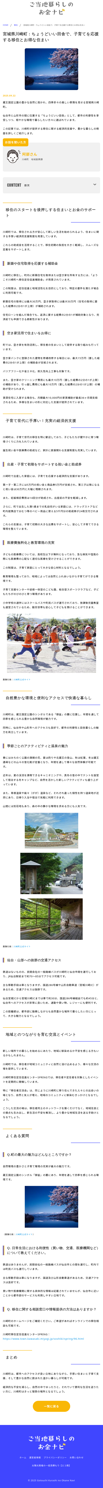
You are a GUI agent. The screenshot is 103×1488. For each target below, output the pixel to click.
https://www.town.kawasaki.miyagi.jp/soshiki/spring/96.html (43, 1338)
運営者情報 (35, 1457)
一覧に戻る (51, 1406)
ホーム (22, 1457)
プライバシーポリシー (55, 1457)
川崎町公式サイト (22, 679)
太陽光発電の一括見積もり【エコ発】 (51, 1465)
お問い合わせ (77, 1457)
